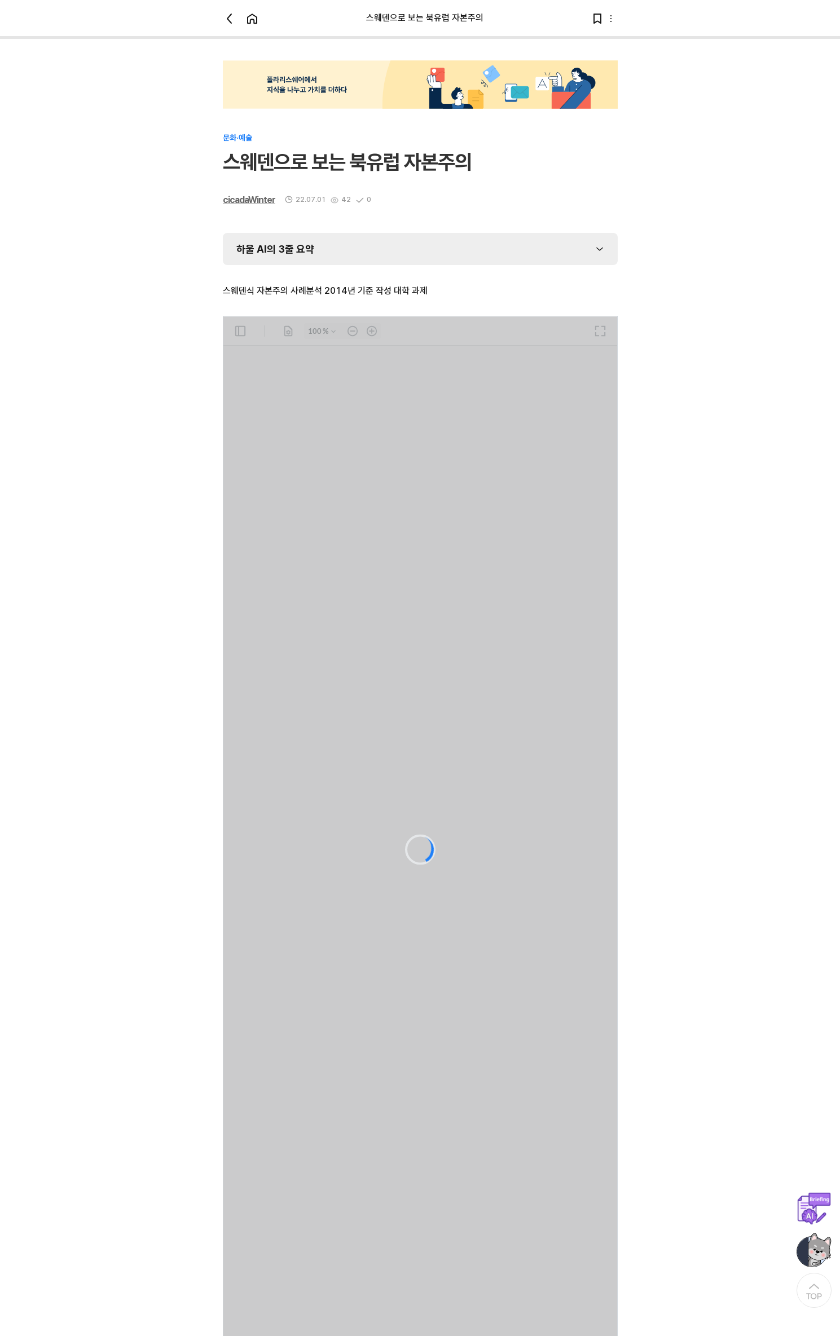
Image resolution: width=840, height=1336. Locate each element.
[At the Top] (814, 1290)
